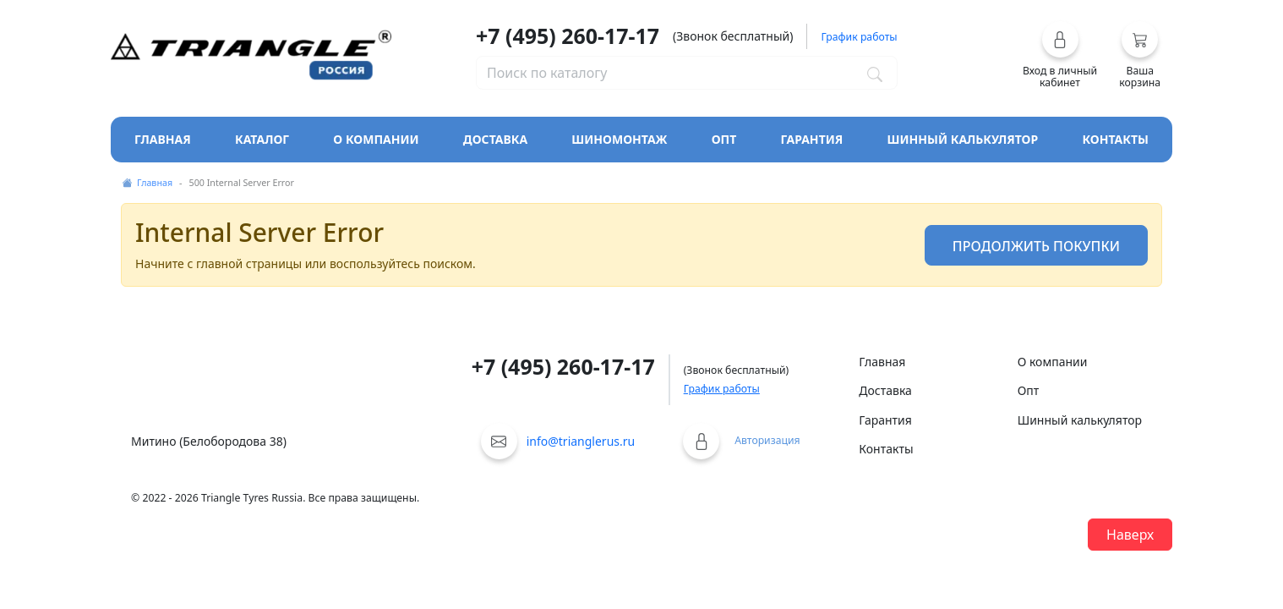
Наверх (1130, 534)
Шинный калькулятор (963, 139)
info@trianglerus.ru (581, 441)
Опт (724, 139)
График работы (722, 388)
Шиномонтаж (619, 139)
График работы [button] (859, 37)
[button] (1060, 55)
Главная (162, 139)
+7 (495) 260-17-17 (567, 35)
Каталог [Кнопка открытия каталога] (262, 139)
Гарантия (812, 139)
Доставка (495, 139)
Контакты (1115, 139)
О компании (375, 139)
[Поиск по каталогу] (874, 73)
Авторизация (767, 440)
